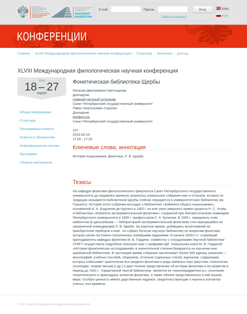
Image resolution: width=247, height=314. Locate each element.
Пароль (149, 9)
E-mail (103, 9)
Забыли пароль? (174, 17)
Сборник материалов (36, 162)
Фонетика (164, 53)
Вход (202, 9)
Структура (144, 53)
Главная (23, 53)
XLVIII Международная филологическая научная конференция (83, 53)
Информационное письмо (39, 145)
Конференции (51, 36)
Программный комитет (37, 129)
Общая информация (35, 112)
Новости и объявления (37, 137)
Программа (28, 154)
